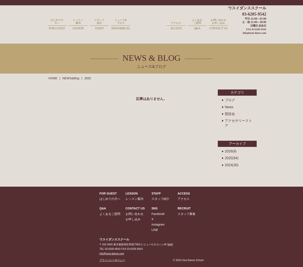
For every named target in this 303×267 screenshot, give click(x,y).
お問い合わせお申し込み (218, 24)
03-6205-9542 (254, 14)
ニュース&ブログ (120, 24)
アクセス (175, 25)
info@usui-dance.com (254, 32)
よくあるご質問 (197, 24)
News (229, 107)
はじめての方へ (57, 24)
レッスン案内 (78, 24)
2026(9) (230, 151)
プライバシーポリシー (112, 260)
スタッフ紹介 (99, 24)
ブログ (230, 100)
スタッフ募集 (186, 214)
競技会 (230, 114)
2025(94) (231, 158)
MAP (170, 244)
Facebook (158, 214)
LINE (155, 229)
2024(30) (231, 165)
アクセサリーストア (238, 123)
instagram (158, 224)
